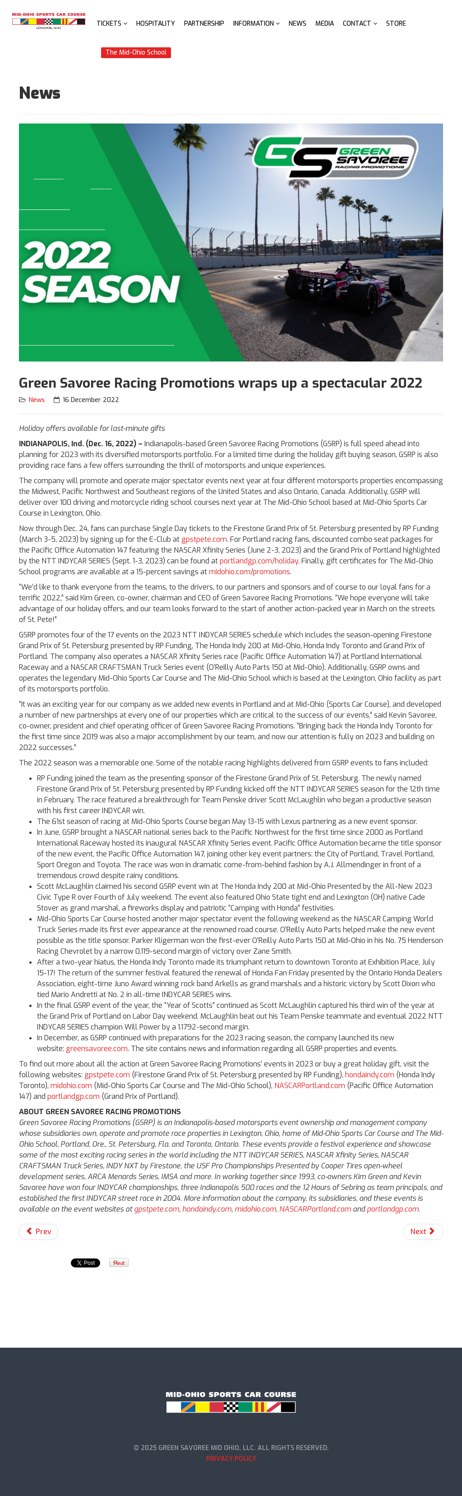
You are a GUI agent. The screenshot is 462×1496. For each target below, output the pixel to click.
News (297, 23)
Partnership (204, 23)
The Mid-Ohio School (136, 52)
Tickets (109, 23)
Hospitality (155, 23)
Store (396, 23)
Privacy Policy (231, 1459)
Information (253, 23)
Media (324, 23)
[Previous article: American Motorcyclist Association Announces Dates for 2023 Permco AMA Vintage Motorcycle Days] (38, 1232)
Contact (357, 23)
